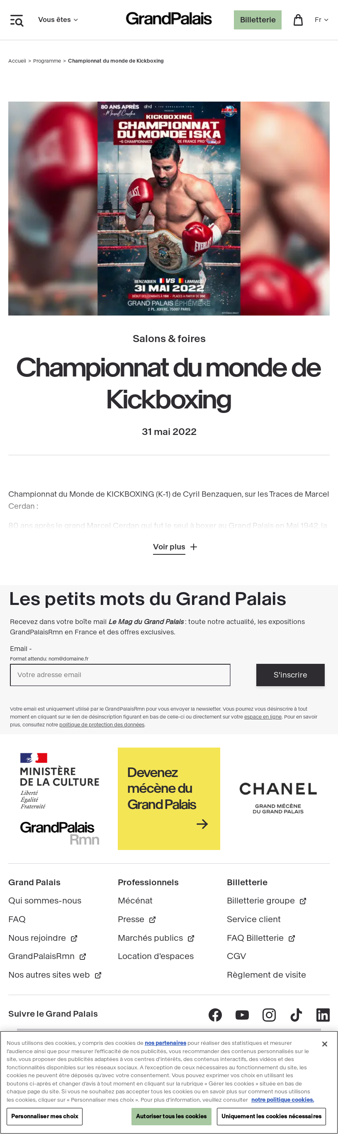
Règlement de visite (266, 975)
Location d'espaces (156, 956)
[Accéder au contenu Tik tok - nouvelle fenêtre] (296, 1015)
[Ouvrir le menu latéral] (16, 20)
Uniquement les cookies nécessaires (271, 1121)
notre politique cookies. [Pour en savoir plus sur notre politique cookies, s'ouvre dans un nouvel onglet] (282, 1104)
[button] (298, 20)
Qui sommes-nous (44, 900)
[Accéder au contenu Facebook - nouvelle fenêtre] (215, 1015)
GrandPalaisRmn (47, 956)
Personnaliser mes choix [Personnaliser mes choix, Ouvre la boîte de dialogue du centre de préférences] (44, 1121)
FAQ (17, 919)
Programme (47, 60)
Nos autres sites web (55, 975)
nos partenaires (165, 1047)
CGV (236, 956)
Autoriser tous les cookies (171, 1121)
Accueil (17, 60)
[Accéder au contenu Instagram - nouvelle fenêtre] (269, 1015)
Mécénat (135, 900)
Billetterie (258, 20)
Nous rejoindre (43, 938)
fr (322, 19)
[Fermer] (325, 1048)
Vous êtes (58, 19)
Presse (137, 919)
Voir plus (169, 547)
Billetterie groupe (267, 900)
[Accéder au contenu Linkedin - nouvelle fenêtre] (323, 1015)
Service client (254, 919)
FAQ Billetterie (261, 938)
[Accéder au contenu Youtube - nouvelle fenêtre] (242, 1015)
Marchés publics (156, 938)
